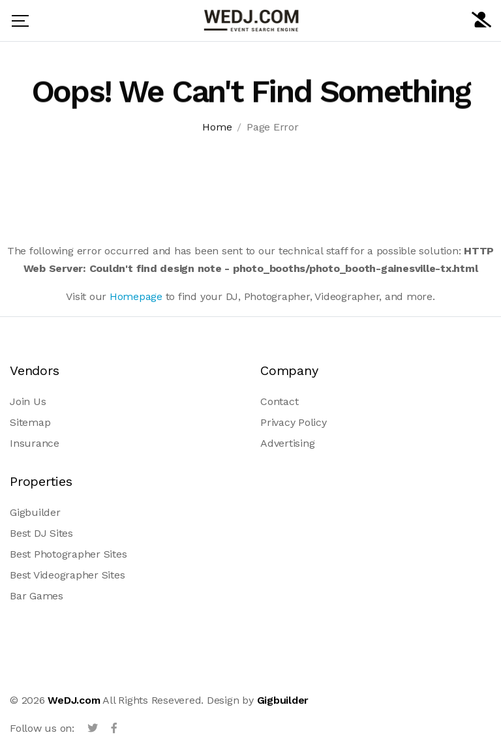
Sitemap (30, 422)
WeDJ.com (74, 700)
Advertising (287, 443)
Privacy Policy (293, 422)
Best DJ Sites (41, 533)
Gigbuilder (35, 512)
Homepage (136, 296)
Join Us (28, 401)
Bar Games (36, 596)
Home (217, 128)
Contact (279, 401)
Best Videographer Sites (67, 575)
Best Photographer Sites (68, 554)
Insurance (34, 443)
